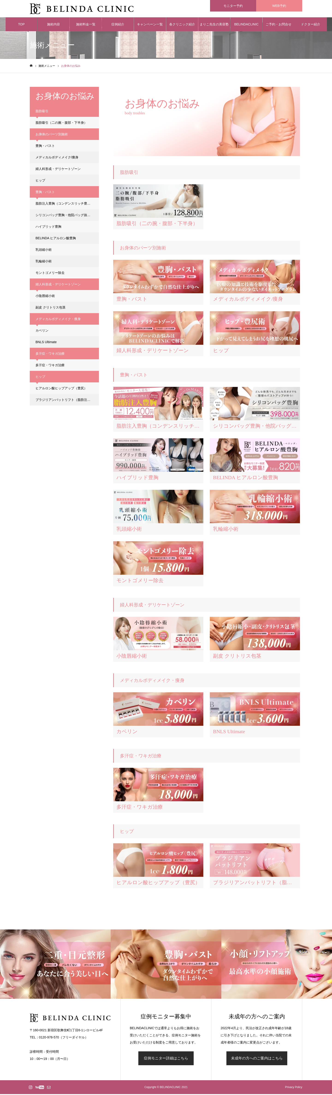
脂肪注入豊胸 (65, 204)
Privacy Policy (293, 1088)
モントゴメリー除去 (50, 274)
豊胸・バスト (45, 147)
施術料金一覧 (85, 25)
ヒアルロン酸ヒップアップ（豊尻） (61, 389)
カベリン (42, 331)
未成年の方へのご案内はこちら (257, 1059)
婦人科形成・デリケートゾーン (58, 170)
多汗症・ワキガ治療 (50, 366)
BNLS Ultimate (46, 343)
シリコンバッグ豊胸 (66, 216)
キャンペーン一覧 (150, 25)
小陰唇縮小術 (45, 297)
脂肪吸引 (61, 124)
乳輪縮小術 (44, 262)
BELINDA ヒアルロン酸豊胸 (56, 239)
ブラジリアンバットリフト (67, 401)
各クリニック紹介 (182, 25)
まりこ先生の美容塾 (214, 25)
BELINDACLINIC (246, 25)
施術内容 (53, 25)
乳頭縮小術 (44, 251)
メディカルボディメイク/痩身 (57, 158)
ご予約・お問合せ (278, 25)
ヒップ (40, 181)
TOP (21, 25)
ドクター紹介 (310, 25)
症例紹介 (117, 25)
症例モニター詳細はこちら (166, 1059)
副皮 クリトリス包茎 (50, 308)
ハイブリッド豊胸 (48, 228)
